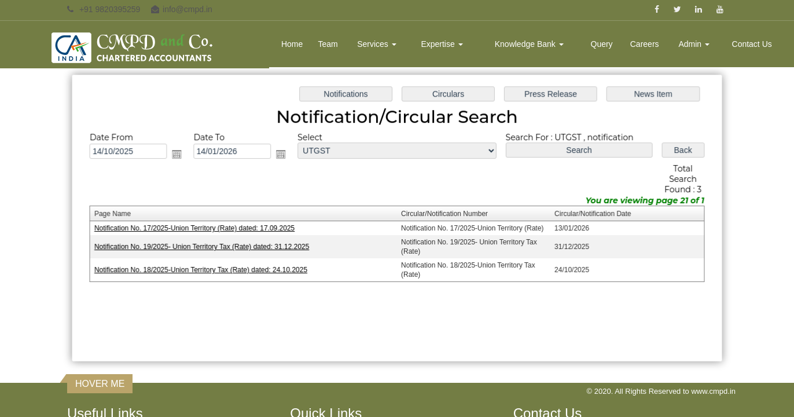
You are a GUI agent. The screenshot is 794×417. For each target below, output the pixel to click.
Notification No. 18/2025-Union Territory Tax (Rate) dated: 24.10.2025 (204, 269)
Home (292, 44)
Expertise (441, 44)
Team (327, 44)
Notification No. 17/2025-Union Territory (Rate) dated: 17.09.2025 (198, 228)
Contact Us (752, 44)
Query (602, 44)
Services (376, 44)
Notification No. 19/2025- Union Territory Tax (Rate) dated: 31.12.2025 (205, 247)
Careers (644, 44)
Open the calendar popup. (181, 155)
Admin (694, 44)
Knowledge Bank (529, 44)
